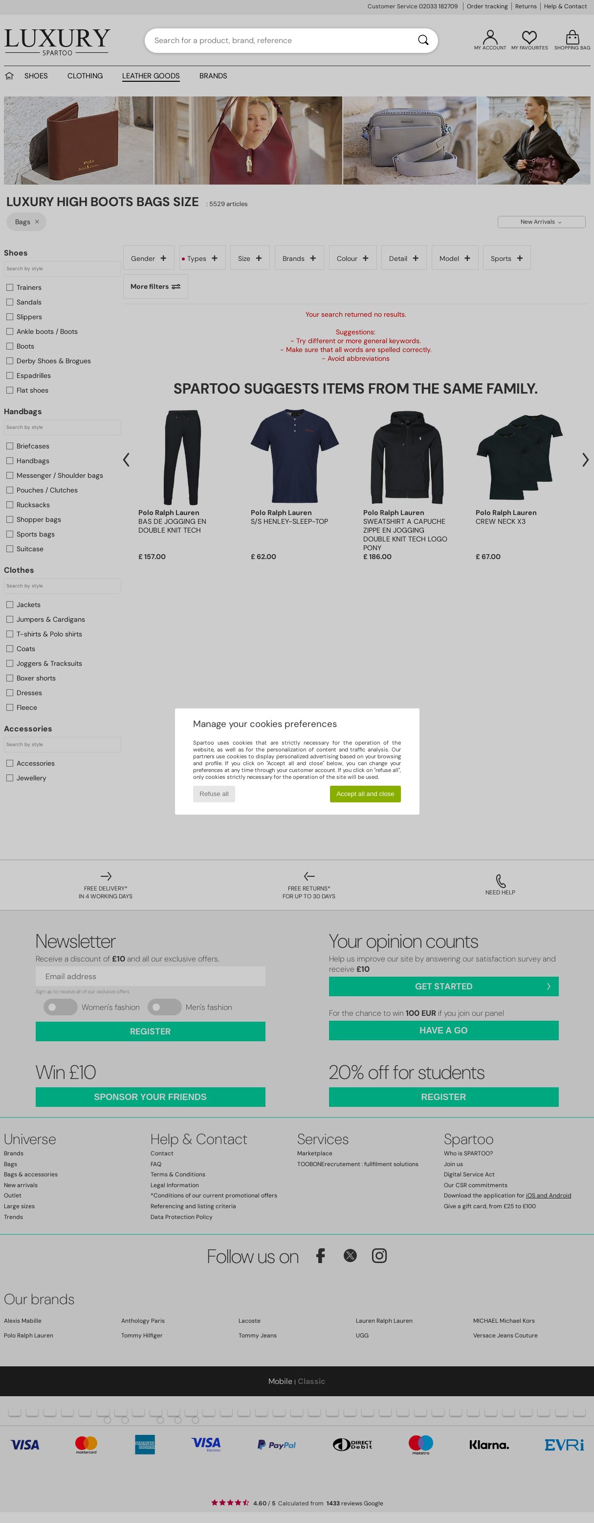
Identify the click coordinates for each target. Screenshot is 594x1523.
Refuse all (213, 793)
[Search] (423, 40)
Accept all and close (365, 793)
